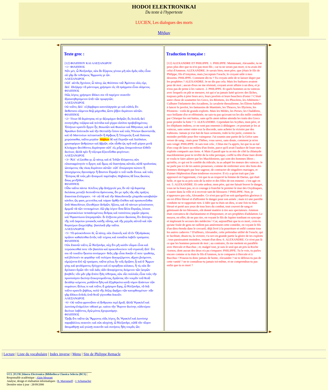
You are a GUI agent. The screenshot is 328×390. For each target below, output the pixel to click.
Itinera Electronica (33, 374)
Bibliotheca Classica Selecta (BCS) (65, 374)
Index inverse (60, 354)
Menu (76, 354)
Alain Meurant (45, 377)
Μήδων (164, 33)
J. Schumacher (83, 381)
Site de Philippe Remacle (101, 354)
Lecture (9, 354)
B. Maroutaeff (65, 381)
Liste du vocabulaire (32, 354)
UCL (9, 374)
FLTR (17, 374)
